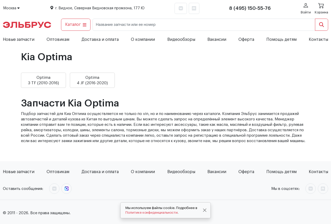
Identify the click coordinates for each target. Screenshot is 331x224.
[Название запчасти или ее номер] (204, 25)
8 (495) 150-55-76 (250, 8)
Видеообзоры (181, 39)
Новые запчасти (18, 39)
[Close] (205, 210)
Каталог (76, 24)
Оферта (246, 39)
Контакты (318, 39)
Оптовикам (58, 39)
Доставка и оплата (100, 39)
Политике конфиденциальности (151, 212)
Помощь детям (281, 39)
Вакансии (216, 39)
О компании (143, 39)
